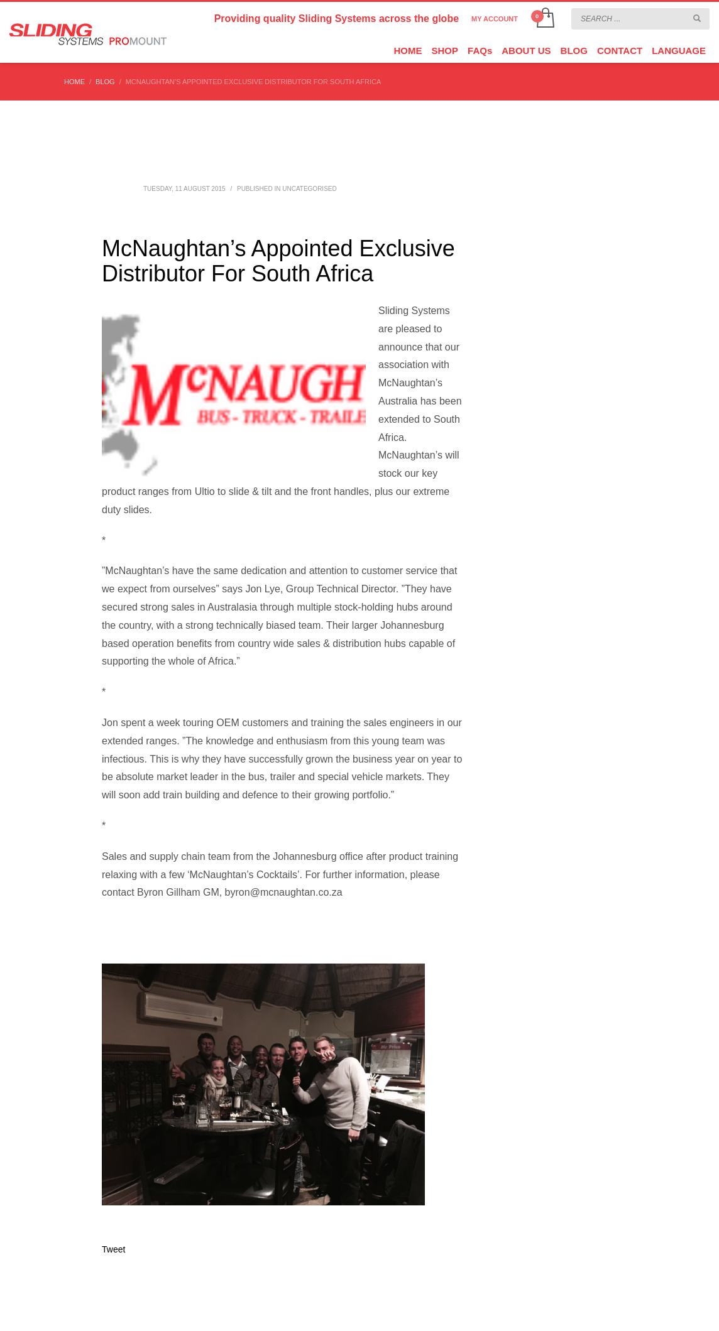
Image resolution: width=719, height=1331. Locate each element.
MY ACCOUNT (494, 19)
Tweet (113, 1249)
